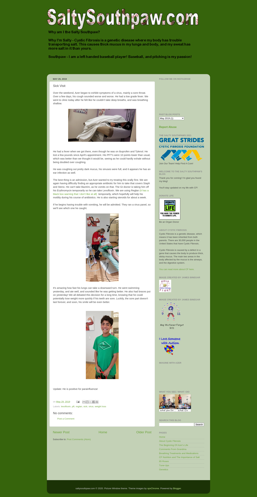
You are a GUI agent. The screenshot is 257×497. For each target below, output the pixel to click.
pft (73, 406)
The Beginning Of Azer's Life (173, 445)
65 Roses (164, 461)
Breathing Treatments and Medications (178, 453)
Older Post (143, 432)
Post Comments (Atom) (79, 439)
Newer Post (61, 432)
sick (85, 406)
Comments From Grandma (172, 449)
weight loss (100, 406)
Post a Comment (65, 418)
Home (103, 432)
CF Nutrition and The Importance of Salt (179, 457)
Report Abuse (168, 127)
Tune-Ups (164, 465)
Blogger (177, 488)
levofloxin (66, 406)
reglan (79, 406)
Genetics (163, 469)
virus (91, 406)
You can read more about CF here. (176, 269)
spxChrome (153, 488)
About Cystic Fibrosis (170, 441)
